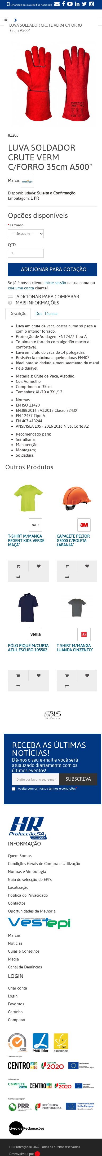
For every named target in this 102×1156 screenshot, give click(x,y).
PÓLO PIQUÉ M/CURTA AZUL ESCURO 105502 (28, 648)
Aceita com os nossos (47, 788)
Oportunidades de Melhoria (32, 911)
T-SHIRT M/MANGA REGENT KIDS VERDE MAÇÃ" (26, 540)
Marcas (14, 935)
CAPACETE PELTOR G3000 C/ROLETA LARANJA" (73, 540)
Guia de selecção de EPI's (30, 879)
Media (13, 959)
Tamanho (17, 225)
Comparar (16, 1020)
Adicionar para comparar (43, 296)
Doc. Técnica (46, 314)
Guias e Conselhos (23, 951)
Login (12, 996)
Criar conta (17, 988)
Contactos (16, 903)
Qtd (12, 244)
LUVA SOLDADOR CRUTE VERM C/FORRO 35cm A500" (46, 28)
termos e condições (62, 788)
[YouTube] (69, 4)
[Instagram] (91, 4)
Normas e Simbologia (27, 872)
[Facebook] (63, 4)
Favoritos (16, 1004)
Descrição (18, 314)
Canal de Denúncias (25, 967)
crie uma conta (21, 288)
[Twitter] (84, 4)
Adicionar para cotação (54, 269)
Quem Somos (20, 856)
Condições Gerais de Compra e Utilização (44, 864)
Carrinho (15, 1012)
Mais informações (33, 302)
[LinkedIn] (76, 4)
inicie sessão (55, 283)
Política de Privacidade (28, 895)
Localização (18, 887)
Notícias (15, 943)
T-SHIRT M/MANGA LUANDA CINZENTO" (75, 648)
